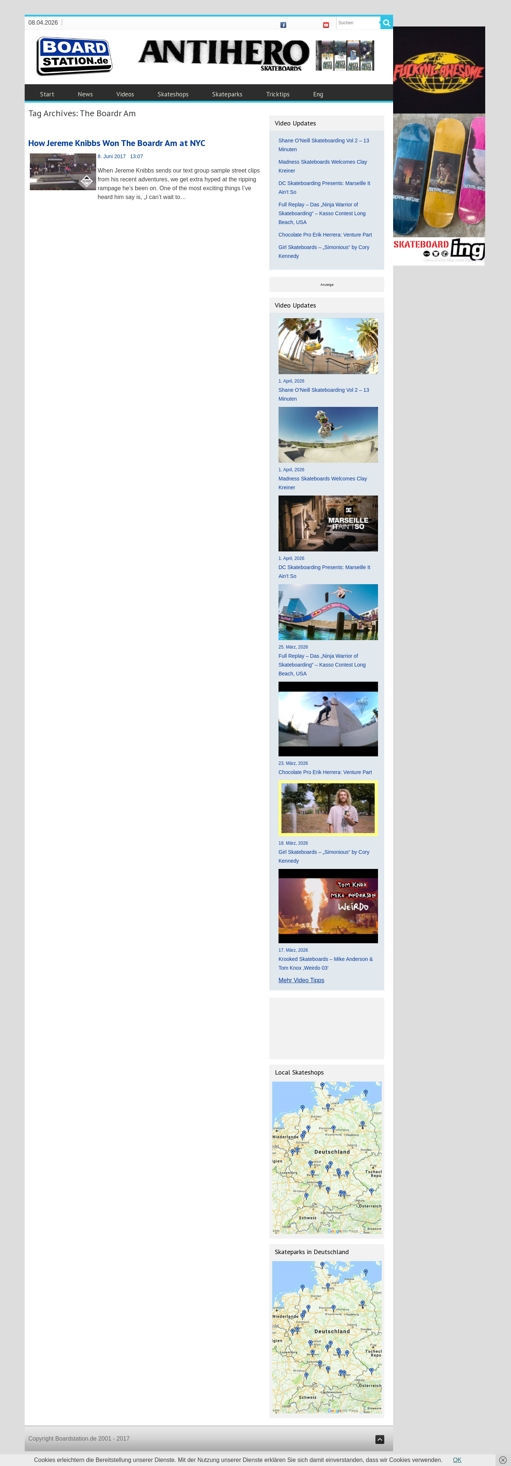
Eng (318, 94)
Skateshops (173, 94)
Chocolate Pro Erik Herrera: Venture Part (325, 235)
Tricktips (278, 94)
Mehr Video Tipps (301, 980)
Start (47, 94)
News (85, 94)
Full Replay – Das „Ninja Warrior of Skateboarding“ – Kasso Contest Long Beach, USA (322, 213)
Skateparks (227, 94)
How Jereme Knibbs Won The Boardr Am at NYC (116, 143)
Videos (125, 94)
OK (457, 1460)
